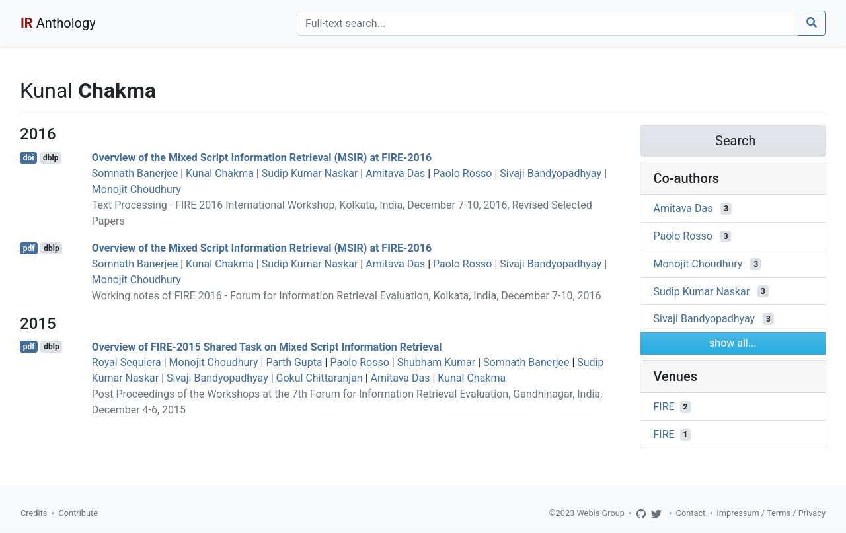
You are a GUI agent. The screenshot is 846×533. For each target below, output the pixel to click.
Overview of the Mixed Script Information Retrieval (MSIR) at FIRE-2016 (262, 157)
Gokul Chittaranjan (319, 378)
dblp (50, 157)
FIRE (664, 406)
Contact (691, 513)
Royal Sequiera (126, 362)
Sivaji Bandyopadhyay (550, 173)
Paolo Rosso (462, 173)
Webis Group (600, 513)
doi (28, 157)
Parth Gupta (294, 362)
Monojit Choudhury (136, 189)
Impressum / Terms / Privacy (771, 513)
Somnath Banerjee (135, 173)
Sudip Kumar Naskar (310, 173)
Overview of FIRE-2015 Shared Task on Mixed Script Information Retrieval (267, 346)
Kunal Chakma (220, 173)
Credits (33, 513)
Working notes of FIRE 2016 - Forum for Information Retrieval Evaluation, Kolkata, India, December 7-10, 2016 (346, 295)
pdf (29, 248)
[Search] (547, 23)
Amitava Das (395, 173)
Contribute (78, 513)
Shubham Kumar (436, 362)
